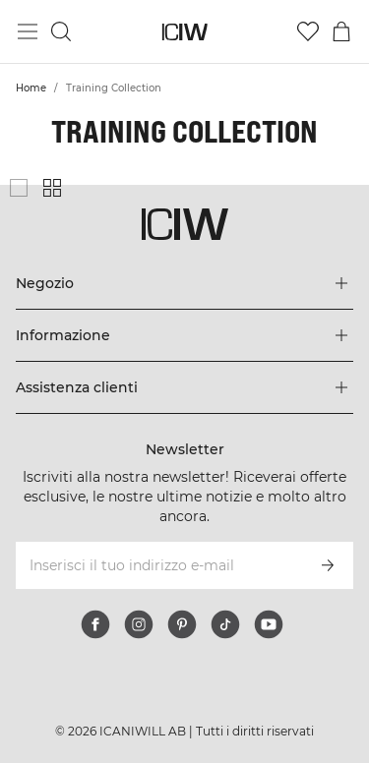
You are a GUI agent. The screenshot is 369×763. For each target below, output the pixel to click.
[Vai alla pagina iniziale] (184, 32)
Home (31, 88)
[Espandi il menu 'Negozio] (184, 283)
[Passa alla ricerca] (61, 31)
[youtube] (268, 624)
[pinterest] (182, 624)
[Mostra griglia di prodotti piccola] (52, 188)
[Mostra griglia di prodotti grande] (18, 188)
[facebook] (95, 624)
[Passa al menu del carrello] (341, 31)
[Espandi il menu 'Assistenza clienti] (184, 387)
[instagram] (138, 624)
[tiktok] (225, 624)
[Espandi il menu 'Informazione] (184, 335)
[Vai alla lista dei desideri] (308, 31)
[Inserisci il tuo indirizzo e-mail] (158, 565)
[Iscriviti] (327, 565)
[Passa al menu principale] (27, 31)
